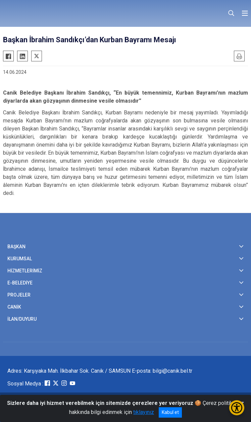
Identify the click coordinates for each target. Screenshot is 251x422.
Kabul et (170, 412)
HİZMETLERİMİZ (24, 270)
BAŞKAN (16, 246)
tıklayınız (143, 412)
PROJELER (19, 295)
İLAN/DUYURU (22, 319)
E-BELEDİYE (20, 282)
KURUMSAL (19, 258)
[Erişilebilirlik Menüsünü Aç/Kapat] (236, 407)
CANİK (14, 307)
